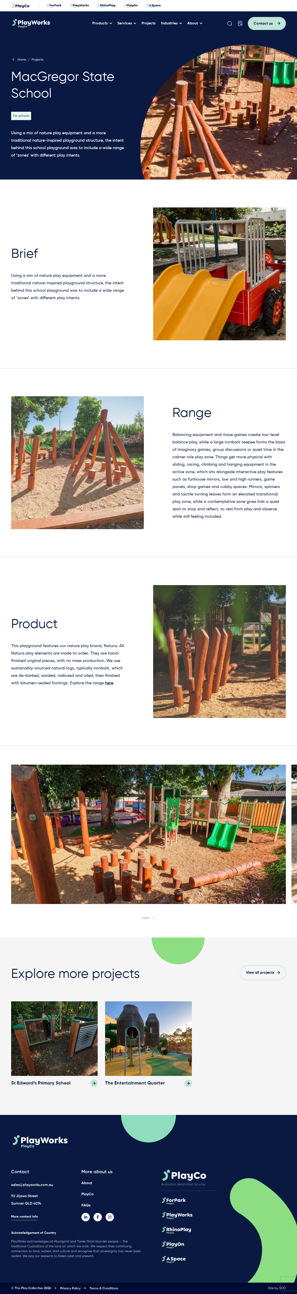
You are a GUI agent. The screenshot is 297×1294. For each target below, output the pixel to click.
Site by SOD (277, 1288)
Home (18, 59)
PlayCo (87, 1194)
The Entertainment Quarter (135, 1083)
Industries (169, 23)
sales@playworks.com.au (32, 1185)
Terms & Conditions (104, 1288)
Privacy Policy (70, 1288)
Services (124, 23)
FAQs (85, 1205)
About (192, 23)
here (109, 685)
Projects (148, 23)
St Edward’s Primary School (41, 1083)
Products (100, 23)
